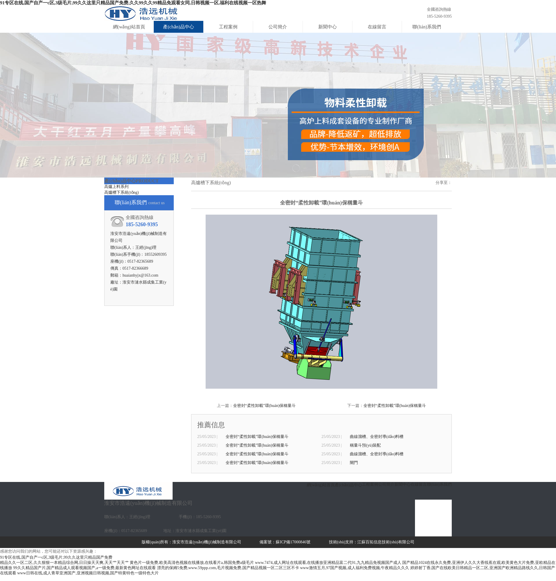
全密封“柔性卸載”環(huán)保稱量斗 (264, 405)
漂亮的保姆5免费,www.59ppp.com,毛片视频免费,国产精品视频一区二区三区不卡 (228, 568)
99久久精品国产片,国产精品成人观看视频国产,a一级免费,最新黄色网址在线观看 (84, 568)
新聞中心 (327, 26)
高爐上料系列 (116, 186)
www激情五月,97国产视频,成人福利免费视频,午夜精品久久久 (354, 568)
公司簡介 (277, 26)
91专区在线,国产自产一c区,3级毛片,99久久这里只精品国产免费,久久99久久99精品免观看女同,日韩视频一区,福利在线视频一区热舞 (133, 2)
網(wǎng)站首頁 (129, 26)
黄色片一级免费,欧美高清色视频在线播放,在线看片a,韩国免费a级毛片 (192, 562)
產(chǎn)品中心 (178, 26)
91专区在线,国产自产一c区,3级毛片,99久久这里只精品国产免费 (56, 557)
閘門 (354, 463)
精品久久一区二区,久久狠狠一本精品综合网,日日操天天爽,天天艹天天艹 (64, 562)
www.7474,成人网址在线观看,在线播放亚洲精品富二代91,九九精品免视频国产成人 (328, 562)
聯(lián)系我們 (426, 26)
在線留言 (377, 26)
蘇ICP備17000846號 (293, 542)
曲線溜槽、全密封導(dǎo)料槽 (376, 436)
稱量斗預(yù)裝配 (365, 445)
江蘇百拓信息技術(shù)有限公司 (385, 542)
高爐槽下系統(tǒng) (121, 192)
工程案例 (228, 26)
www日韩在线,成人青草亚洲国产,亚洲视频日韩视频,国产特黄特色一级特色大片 (88, 573)
